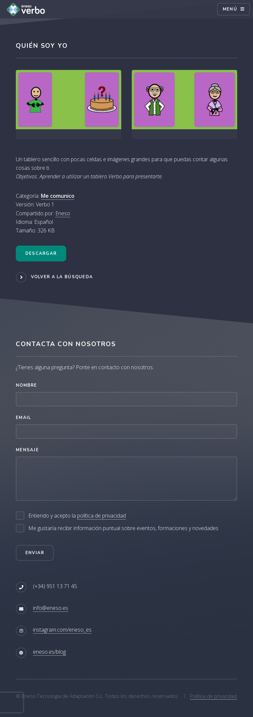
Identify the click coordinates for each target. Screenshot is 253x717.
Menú (230, 9)
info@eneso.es (50, 608)
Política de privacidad (213, 696)
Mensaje (27, 450)
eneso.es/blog (49, 651)
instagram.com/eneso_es (62, 629)
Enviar (34, 553)
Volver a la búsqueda (62, 277)
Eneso (62, 213)
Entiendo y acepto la (77, 516)
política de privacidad (101, 515)
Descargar (41, 253)
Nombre (26, 385)
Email (23, 418)
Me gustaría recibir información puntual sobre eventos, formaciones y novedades (123, 528)
